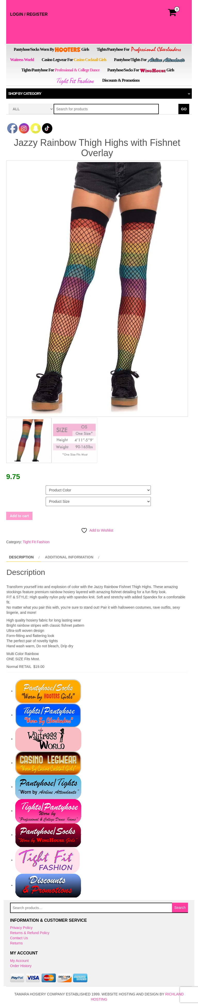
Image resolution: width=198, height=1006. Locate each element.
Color (13, 487)
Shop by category (24, 93)
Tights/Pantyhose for (139, 50)
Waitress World (22, 59)
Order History (20, 965)
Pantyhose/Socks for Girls (140, 70)
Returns (16, 942)
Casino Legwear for (74, 59)
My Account (19, 960)
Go (184, 109)
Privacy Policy (21, 927)
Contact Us (19, 937)
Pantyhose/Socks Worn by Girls (51, 49)
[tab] (23, 556)
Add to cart (19, 515)
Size (11, 498)
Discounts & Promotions (121, 80)
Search (180, 906)
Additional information (69, 556)
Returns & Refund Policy (30, 932)
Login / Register (29, 14)
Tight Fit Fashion (36, 541)
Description (21, 556)
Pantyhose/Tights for (149, 60)
